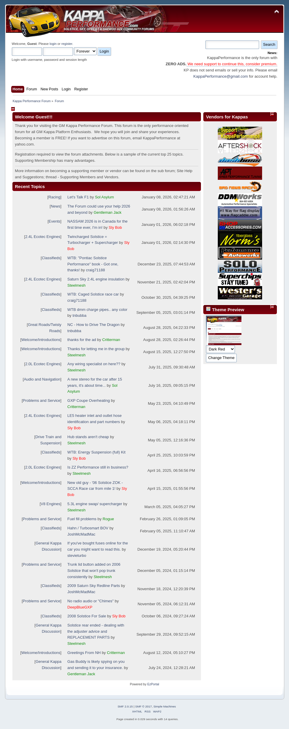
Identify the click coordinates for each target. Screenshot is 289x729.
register (66, 43)
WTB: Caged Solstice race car (93, 294)
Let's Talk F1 (78, 197)
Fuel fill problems (81, 519)
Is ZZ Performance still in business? (97, 467)
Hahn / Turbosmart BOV (87, 528)
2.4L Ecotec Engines (42, 236)
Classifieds (51, 258)
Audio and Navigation (42, 379)
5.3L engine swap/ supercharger (94, 504)
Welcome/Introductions (40, 339)
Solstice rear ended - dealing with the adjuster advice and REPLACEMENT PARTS (95, 631)
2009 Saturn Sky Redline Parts (93, 585)
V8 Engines (51, 504)
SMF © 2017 (143, 706)
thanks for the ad (81, 339)
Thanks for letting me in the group (96, 349)
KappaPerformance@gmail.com (220, 76)
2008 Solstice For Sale (86, 616)
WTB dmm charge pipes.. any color (97, 309)
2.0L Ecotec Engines (42, 364)
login (53, 43)
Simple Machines (164, 706)
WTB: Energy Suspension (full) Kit (96, 452)
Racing (54, 197)
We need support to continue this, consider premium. (231, 64)
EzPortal (153, 684)
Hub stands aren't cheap (88, 437)
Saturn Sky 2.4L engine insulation (95, 279)
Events (55, 221)
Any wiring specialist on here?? (93, 364)
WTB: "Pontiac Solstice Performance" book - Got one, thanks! (92, 264)
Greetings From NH (84, 652)
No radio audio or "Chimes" (90, 601)
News (56, 206)
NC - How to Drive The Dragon (93, 324)
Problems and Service (41, 400)
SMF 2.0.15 (125, 706)
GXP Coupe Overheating (88, 400)
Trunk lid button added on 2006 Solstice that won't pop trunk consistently (94, 570)
